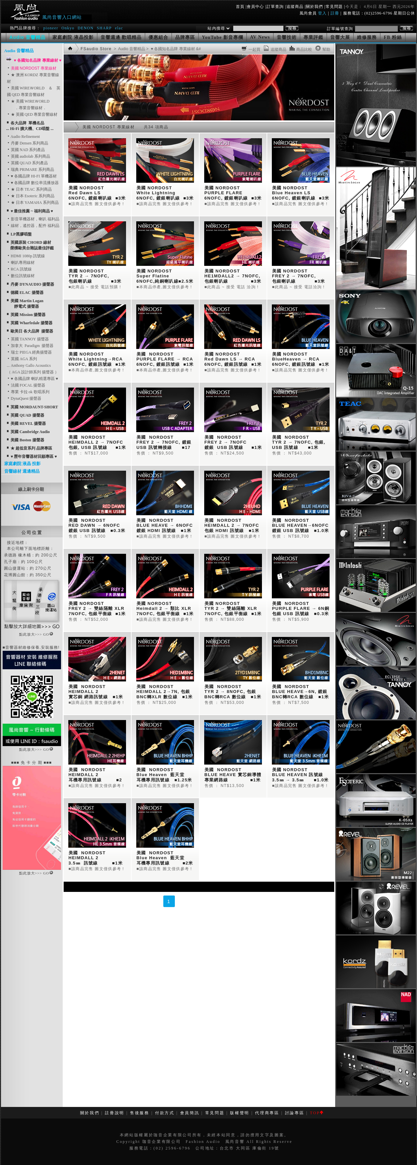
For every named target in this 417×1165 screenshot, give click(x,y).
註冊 (335, 13)
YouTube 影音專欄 (222, 37)
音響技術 (287, 37)
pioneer (50, 28)
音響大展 (340, 37)
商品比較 (304, 49)
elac (119, 28)
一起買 (254, 49)
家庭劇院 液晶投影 (73, 37)
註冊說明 (114, 1113)
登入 (322, 13)
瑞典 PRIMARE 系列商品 (30, 169)
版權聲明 (239, 1113)
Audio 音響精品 (19, 50)
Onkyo (67, 28)
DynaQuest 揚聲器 (24, 398)
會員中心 (255, 6)
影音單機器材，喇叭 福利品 (33, 219)
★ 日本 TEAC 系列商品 (29, 189)
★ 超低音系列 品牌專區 (31, 448)
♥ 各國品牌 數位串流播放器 (33, 182)
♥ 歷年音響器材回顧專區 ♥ (34, 456)
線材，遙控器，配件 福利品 (33, 225)
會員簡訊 (190, 1113)
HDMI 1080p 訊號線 (26, 256)
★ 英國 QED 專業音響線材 (32, 114)
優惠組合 (158, 37)
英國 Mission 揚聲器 (28, 314)
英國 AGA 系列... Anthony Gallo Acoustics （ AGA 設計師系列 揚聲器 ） (33, 365)
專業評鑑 (313, 37)
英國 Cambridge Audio (30, 431)
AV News (260, 37)
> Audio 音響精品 (129, 49)
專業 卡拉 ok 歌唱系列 (28, 392)
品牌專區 (185, 37)
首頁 (240, 6)
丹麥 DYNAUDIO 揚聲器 (32, 284)
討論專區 (295, 1113)
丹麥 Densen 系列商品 (27, 143)
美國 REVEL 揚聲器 (28, 423)
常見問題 (334, 6)
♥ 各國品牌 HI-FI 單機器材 (32, 176)
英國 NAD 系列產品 (26, 149)
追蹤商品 (295, 6)
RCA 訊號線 (19, 269)
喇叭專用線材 (21, 262)
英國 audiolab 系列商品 (28, 156)
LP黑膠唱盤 (21, 234)
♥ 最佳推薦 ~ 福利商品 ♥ (32, 211)
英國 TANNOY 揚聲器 (28, 339)
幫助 (326, 49)
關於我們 (314, 6)
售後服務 (139, 1113)
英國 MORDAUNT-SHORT (34, 407)
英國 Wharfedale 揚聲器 (31, 323)
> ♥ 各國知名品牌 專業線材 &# (173, 49)
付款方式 (165, 1113)
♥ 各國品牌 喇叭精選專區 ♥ (32, 378)
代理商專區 (267, 1113)
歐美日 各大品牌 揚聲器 (32, 331)
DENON (86, 28)
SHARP (104, 28)
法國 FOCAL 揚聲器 (26, 385)
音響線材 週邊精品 (22, 471)
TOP (316, 1113)
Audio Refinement (23, 136)
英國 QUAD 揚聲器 (27, 415)
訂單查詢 (275, 6)
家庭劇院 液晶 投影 (22, 463)
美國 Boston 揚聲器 (27, 440)
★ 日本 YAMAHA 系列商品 (33, 202)
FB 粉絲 (392, 37)
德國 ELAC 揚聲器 (27, 292)
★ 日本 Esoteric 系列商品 (30, 196)
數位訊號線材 (21, 275)
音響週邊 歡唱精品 (121, 37)
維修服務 (367, 37)
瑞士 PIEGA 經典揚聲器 (29, 352)
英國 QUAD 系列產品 (27, 163)
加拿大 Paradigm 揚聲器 (30, 345)
